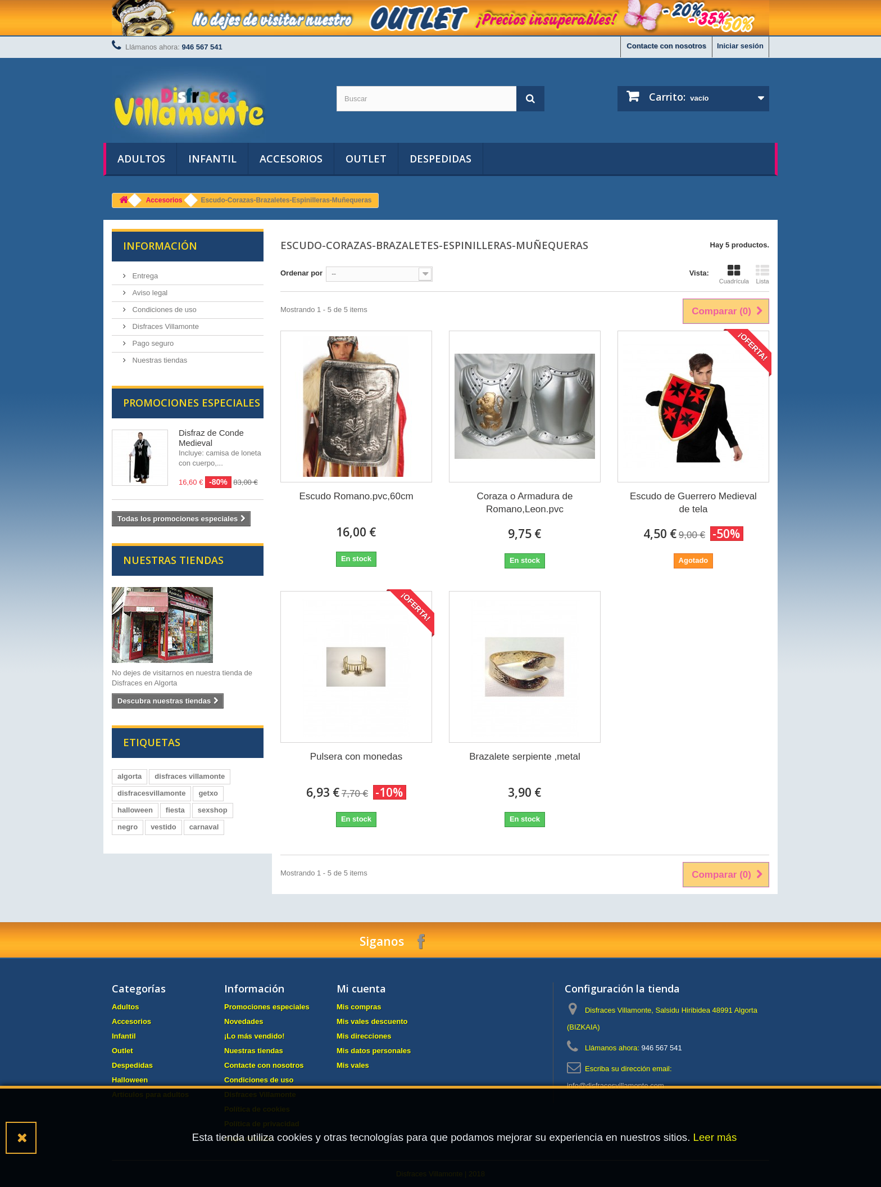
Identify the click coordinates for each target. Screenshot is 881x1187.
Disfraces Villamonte (164, 326)
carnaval (204, 827)
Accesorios (291, 158)
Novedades (243, 1021)
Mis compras (359, 1007)
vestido (163, 827)
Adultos (141, 158)
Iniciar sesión (740, 46)
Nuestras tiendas (158, 360)
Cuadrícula (734, 274)
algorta (129, 776)
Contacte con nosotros (666, 46)
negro (127, 827)
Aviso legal (148, 292)
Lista (762, 274)
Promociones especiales (191, 402)
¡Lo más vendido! (254, 1036)
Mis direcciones (364, 1036)
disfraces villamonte (190, 776)
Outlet (366, 158)
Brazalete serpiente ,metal (524, 756)
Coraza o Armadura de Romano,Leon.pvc (524, 502)
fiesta (175, 810)
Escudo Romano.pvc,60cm (356, 496)
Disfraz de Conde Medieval (211, 438)
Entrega (144, 276)
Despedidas (440, 158)
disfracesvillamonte (151, 793)
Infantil (212, 158)
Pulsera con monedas (356, 756)
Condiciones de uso (163, 309)
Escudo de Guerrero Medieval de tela (693, 502)
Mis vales (353, 1065)
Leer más (715, 1137)
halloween (135, 810)
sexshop (213, 810)
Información (160, 245)
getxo (208, 793)
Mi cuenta (361, 988)
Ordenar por (301, 273)
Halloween (130, 1080)
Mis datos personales (374, 1050)
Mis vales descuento (372, 1021)
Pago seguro (152, 343)
